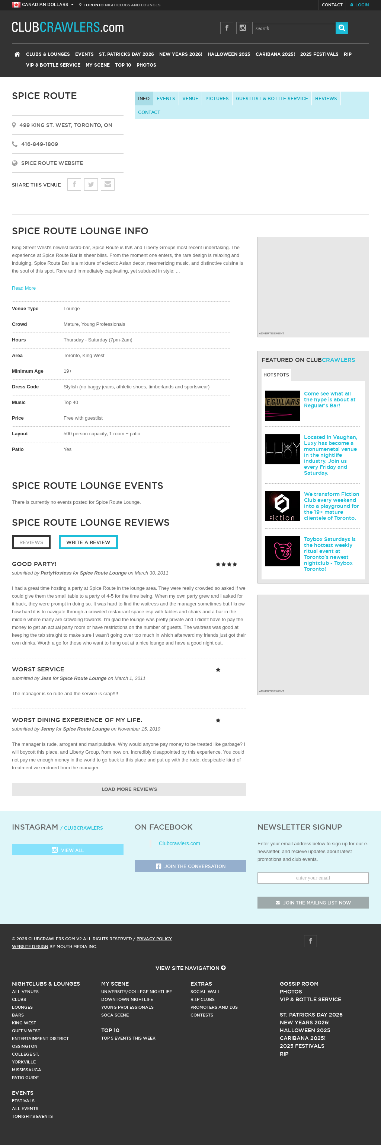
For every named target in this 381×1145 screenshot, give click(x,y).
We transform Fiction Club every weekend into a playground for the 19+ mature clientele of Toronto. (331, 506)
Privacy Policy (154, 938)
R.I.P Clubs (202, 999)
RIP (348, 54)
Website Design (30, 946)
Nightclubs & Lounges (46, 984)
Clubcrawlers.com (179, 843)
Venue (190, 98)
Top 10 (123, 65)
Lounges (22, 1007)
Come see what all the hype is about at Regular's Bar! (330, 399)
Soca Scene (115, 1015)
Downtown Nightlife (127, 999)
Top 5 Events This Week (128, 1038)
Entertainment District (40, 1038)
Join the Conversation (190, 866)
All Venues (25, 991)
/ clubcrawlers (81, 828)
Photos (146, 65)
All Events (25, 1108)
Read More (24, 288)
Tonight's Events (32, 1116)
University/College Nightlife (136, 991)
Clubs (19, 999)
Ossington (25, 1046)
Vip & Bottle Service (310, 999)
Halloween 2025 (229, 54)
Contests (201, 1015)
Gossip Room (299, 984)
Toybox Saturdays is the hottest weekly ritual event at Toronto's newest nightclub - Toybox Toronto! (330, 554)
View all (68, 850)
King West (24, 1023)
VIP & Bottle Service (53, 65)
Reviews (326, 98)
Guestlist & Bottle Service (272, 98)
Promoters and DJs (214, 1007)
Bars (18, 1015)
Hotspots (276, 374)
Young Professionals (127, 1007)
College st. (25, 1054)
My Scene (98, 65)
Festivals (23, 1100)
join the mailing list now (313, 902)
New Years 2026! (180, 54)
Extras (201, 984)
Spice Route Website (52, 163)
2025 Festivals (319, 54)
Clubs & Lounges (48, 54)
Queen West (26, 1030)
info (144, 98)
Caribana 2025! (275, 54)
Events (84, 54)
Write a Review (88, 542)
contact (149, 112)
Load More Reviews (129, 789)
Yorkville (24, 1062)
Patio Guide (25, 1077)
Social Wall (205, 991)
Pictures (217, 98)
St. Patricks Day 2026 (126, 54)
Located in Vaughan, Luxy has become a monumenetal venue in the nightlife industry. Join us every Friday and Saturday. (331, 455)
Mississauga (26, 1070)
